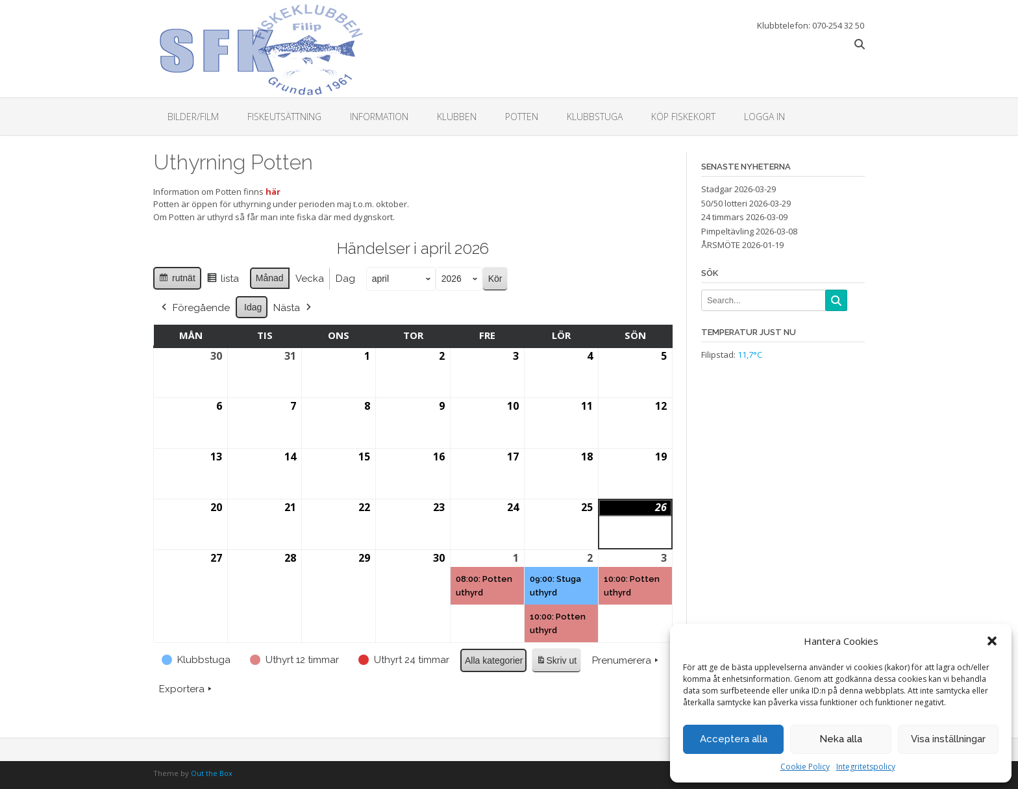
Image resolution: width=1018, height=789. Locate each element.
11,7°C (750, 354)
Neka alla (840, 739)
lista (222, 280)
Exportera (186, 689)
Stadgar (716, 189)
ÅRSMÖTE (720, 245)
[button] (992, 640)
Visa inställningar (948, 739)
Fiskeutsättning (284, 116)
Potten (521, 116)
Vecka (309, 278)
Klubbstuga (595, 116)
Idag (253, 306)
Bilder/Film (193, 116)
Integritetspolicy (865, 766)
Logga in (764, 116)
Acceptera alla (733, 739)
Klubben (457, 116)
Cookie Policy (805, 766)
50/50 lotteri (724, 203)
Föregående (194, 307)
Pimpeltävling (727, 231)
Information (379, 116)
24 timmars (722, 217)
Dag (345, 278)
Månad (270, 278)
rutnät (176, 280)
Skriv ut (556, 662)
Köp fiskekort (683, 116)
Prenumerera (626, 660)
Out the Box (211, 773)
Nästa (293, 307)
